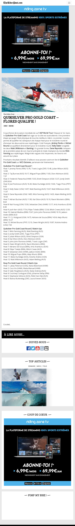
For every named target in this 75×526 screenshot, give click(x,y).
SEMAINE (31, 366)
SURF (5, 126)
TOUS (45, 366)
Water (11, 126)
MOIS (39, 366)
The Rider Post (8, 114)
